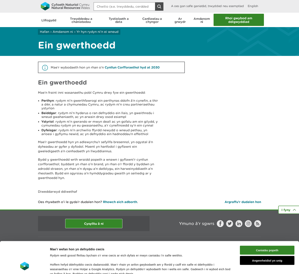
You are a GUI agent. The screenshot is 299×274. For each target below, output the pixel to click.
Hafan (44, 32)
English (253, 6)
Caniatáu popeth (267, 221)
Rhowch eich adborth (120, 202)
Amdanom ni (63, 32)
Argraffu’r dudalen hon (243, 202)
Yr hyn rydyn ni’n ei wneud (97, 32)
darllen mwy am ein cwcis (76, 254)
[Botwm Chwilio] (159, 6)
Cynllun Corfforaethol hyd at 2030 (132, 67)
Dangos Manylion (212, 266)
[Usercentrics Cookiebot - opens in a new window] (24, 266)
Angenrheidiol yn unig (267, 232)
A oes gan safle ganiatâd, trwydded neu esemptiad (207, 6)
